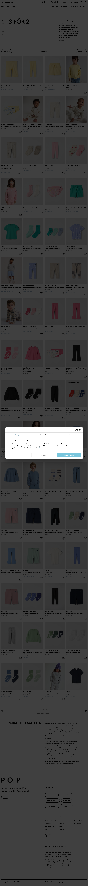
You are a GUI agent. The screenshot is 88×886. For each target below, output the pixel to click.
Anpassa (44, 455)
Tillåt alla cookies (69, 455)
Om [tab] (70, 435)
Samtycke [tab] (18, 435)
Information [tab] (44, 435)
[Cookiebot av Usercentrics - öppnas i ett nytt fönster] (73, 430)
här (39, 448)
